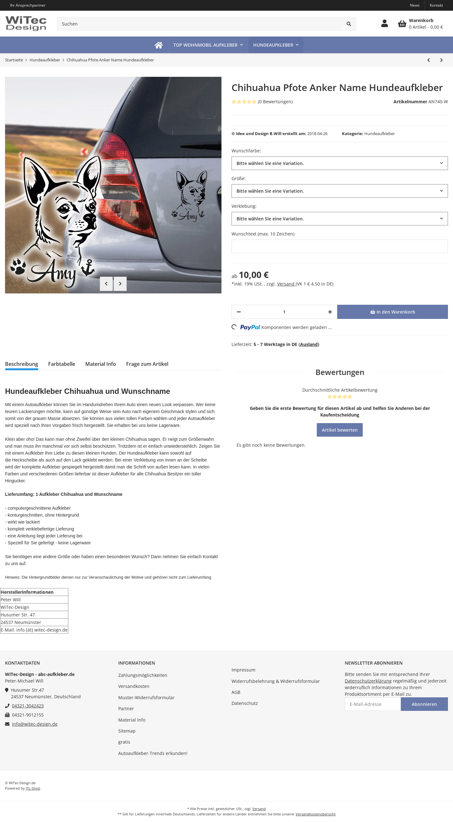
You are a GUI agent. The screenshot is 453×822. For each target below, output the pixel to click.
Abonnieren (424, 704)
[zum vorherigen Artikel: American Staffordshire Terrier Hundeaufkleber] (428, 60)
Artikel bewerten (340, 430)
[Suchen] (199, 24)
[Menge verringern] (239, 312)
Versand (286, 284)
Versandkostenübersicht (316, 814)
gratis (124, 742)
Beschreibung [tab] (21, 363)
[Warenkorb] (420, 23)
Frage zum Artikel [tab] (147, 363)
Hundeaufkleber (379, 133)
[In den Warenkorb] (392, 312)
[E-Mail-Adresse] (373, 704)
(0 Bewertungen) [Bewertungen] (262, 102)
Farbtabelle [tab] (61, 363)
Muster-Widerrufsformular (146, 697)
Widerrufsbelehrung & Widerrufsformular (276, 681)
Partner (126, 708)
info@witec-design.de (35, 724)
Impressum (243, 670)
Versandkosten (133, 686)
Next (120, 283)
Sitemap (127, 731)
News (415, 5)
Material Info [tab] (100, 363)
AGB (236, 692)
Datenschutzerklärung (368, 681)
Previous (106, 283)
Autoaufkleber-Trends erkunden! (152, 753)
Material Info (131, 720)
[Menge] (284, 312)
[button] (384, 23)
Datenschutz (245, 703)
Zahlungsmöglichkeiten (142, 675)
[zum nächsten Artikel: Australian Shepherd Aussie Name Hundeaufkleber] (441, 60)
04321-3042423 (28, 706)
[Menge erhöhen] (330, 312)
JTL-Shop (33, 788)
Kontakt (436, 5)
